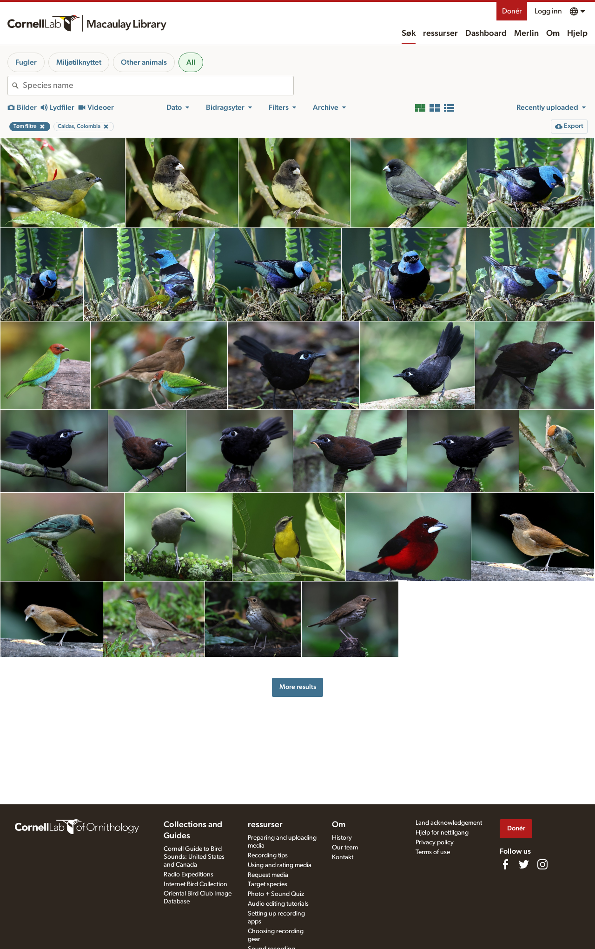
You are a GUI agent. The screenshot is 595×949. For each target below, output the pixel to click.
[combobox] (158, 85)
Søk (409, 33)
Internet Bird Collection (195, 884)
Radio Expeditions (188, 874)
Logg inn (548, 11)
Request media (268, 875)
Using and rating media (279, 865)
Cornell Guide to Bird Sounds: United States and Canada (194, 857)
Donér (512, 11)
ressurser (440, 33)
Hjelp (577, 33)
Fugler (26, 62)
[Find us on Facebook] (505, 864)
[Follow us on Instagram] (542, 864)
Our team (345, 847)
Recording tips (268, 855)
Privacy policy (435, 842)
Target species (267, 884)
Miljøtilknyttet (78, 62)
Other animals (144, 62)
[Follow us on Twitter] (523, 864)
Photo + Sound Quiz (276, 894)
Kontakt (342, 857)
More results (297, 686)
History (342, 838)
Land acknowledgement (449, 823)
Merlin (526, 33)
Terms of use (433, 852)
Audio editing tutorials (278, 904)
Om (553, 33)
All (190, 62)
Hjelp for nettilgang (442, 832)
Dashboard (486, 33)
